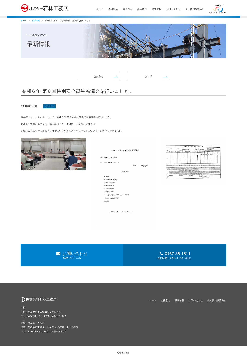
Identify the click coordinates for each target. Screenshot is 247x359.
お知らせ (98, 76)
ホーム (100, 9)
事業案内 (127, 9)
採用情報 (142, 9)
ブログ (148, 76)
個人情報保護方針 (194, 9)
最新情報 (156, 9)
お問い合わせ (173, 9)
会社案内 (113, 9)
